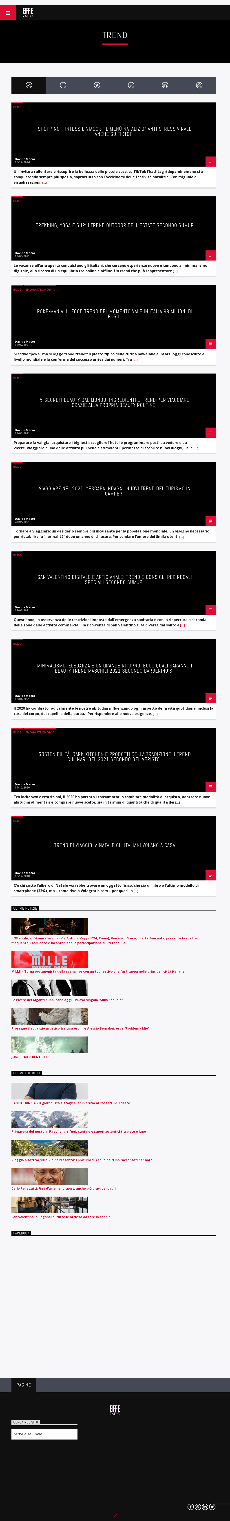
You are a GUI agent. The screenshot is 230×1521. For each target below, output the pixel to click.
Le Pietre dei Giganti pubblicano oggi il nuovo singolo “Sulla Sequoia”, (67, 1000)
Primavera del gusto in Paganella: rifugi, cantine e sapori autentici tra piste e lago (78, 1131)
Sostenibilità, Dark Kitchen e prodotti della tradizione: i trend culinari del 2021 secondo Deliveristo (115, 757)
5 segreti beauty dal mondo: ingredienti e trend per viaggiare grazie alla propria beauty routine (114, 403)
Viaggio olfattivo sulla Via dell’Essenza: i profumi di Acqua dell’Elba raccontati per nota (82, 1160)
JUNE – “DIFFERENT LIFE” (30, 1057)
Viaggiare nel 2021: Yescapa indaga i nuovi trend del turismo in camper (114, 491)
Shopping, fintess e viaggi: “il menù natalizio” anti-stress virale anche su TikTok (115, 132)
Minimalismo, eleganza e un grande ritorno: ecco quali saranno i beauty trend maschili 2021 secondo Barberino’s (114, 668)
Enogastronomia (40, 289)
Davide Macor (25, 159)
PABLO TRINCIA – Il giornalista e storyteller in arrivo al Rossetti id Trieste (70, 1103)
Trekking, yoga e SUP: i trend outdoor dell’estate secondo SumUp (115, 225)
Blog (17, 107)
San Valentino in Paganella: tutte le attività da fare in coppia (61, 1217)
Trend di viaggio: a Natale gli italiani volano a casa (114, 845)
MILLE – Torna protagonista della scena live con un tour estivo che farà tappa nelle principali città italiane (97, 971)
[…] (44, 182)
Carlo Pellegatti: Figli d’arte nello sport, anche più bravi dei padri (63, 1188)
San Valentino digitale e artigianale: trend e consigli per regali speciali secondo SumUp (115, 580)
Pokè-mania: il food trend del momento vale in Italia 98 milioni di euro (114, 314)
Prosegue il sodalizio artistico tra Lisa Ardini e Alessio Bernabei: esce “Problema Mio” (80, 1028)
